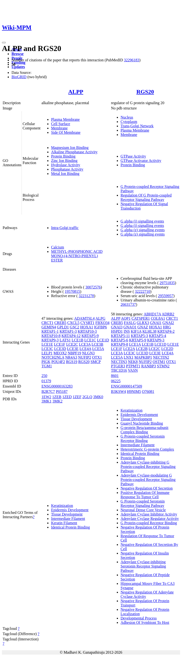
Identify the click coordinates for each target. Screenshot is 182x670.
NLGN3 (88, 353)
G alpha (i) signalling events (142, 221)
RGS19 (71, 362)
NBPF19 (74, 353)
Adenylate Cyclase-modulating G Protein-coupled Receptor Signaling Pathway (148, 479)
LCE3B (97, 344)
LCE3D (60, 349)
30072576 (93, 287)
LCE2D (167, 349)
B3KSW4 (118, 391)
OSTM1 (159, 362)
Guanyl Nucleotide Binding (142, 423)
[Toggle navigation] (4, 42)
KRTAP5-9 (90, 336)
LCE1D (103, 340)
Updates (18, 67)
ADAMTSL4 (84, 318)
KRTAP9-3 (50, 340)
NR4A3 (71, 357)
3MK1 (46, 401)
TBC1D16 (119, 370)
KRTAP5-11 (120, 336)
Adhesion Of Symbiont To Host (145, 622)
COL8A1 (158, 318)
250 (44, 376)
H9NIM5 (134, 391)
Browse (17, 54)
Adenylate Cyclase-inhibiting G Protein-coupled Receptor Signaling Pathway (148, 466)
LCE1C (90, 340)
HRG (167, 327)
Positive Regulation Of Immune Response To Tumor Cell (145, 495)
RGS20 (145, 92)
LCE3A (85, 344)
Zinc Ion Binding (64, 161)
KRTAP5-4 (157, 336)
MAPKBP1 (143, 357)
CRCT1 (47, 323)
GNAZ (142, 327)
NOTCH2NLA (52, 357)
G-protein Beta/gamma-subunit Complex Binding (145, 430)
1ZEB (56, 397)
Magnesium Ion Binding (69, 148)
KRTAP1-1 (50, 331)
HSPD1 (117, 331)
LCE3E (73, 349)
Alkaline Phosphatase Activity (74, 152)
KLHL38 (149, 331)
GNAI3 (117, 327)
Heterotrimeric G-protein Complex (147, 449)
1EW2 (46, 397)
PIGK (45, 362)
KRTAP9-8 (119, 344)
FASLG (130, 323)
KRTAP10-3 (87, 331)
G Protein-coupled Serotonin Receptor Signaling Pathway (143, 503)
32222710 (142, 291)
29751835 (167, 283)
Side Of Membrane (66, 132)
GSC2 (74, 327)
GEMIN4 (48, 327)
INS (127, 331)
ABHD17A (152, 314)
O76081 (148, 391)
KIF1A (136, 331)
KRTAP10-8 (51, 336)
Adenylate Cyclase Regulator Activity (150, 519)
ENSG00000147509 (126, 386)
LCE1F (59, 344)
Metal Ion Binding (65, 174)
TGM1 (46, 366)
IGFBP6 (100, 327)
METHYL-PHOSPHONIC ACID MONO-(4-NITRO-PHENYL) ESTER (77, 255)
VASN (133, 370)
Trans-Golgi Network (137, 126)
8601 (115, 376)
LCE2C (72, 344)
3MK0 (98, 397)
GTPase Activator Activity (141, 161)
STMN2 (163, 366)
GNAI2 (168, 323)
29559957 (165, 296)
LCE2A (129, 349)
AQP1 (125, 318)
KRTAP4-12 (71, 336)
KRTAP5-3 (139, 336)
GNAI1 (156, 323)
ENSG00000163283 (57, 386)
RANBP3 (148, 366)
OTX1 (97, 357)
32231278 (86, 296)
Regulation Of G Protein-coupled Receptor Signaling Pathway (146, 197)
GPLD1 (63, 327)
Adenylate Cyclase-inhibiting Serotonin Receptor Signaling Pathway (143, 566)
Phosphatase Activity (67, 169)
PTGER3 (118, 366)
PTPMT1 (133, 366)
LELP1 (47, 353)
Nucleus (127, 117)
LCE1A (135, 344)
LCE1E (47, 344)
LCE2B (142, 349)
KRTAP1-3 (68, 331)
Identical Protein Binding (70, 527)
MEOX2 (60, 353)
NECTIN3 (119, 362)
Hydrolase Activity (65, 165)
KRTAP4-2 (166, 331)
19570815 (72, 291)
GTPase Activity (133, 156)
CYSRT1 (87, 323)
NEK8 (133, 362)
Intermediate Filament (68, 519)
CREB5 (60, 323)
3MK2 (58, 401)
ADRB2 (168, 314)
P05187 (62, 391)
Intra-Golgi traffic (65, 228)
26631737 (128, 304)
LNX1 (129, 357)
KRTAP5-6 (119, 340)
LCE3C (47, 349)
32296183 (131, 60)
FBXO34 (102, 323)
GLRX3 (143, 323)
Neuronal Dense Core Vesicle (143, 510)
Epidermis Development (69, 510)
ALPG (100, 318)
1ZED (67, 397)
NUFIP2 (84, 357)
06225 (116, 381)
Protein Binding (63, 156)
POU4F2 (58, 362)
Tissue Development (66, 514)
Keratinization (62, 506)
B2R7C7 (48, 391)
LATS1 (64, 340)
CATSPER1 (140, 318)
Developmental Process (139, 618)
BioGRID (19, 77)
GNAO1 (129, 327)
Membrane (59, 128)
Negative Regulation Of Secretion (147, 488)
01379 (46, 381)
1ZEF (77, 397)
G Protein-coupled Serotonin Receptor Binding (143, 438)
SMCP (95, 362)
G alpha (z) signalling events (143, 230)
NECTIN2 (161, 357)
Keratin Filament (64, 523)
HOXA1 (86, 327)
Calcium (57, 247)
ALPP (75, 92)
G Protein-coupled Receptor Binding (149, 523)
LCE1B (77, 340)
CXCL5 (73, 323)
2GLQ (87, 397)
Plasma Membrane (65, 119)
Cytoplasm (129, 122)
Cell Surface (60, 124)
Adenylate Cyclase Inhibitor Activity (149, 514)
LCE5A (98, 349)
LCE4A (85, 349)
